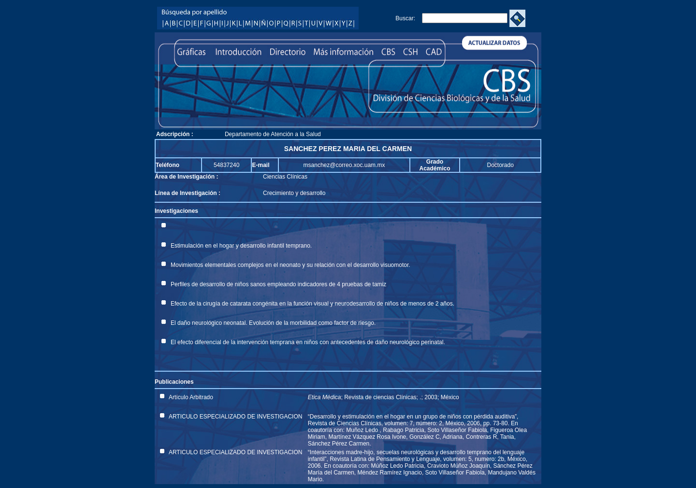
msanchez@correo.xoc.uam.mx (344, 165)
